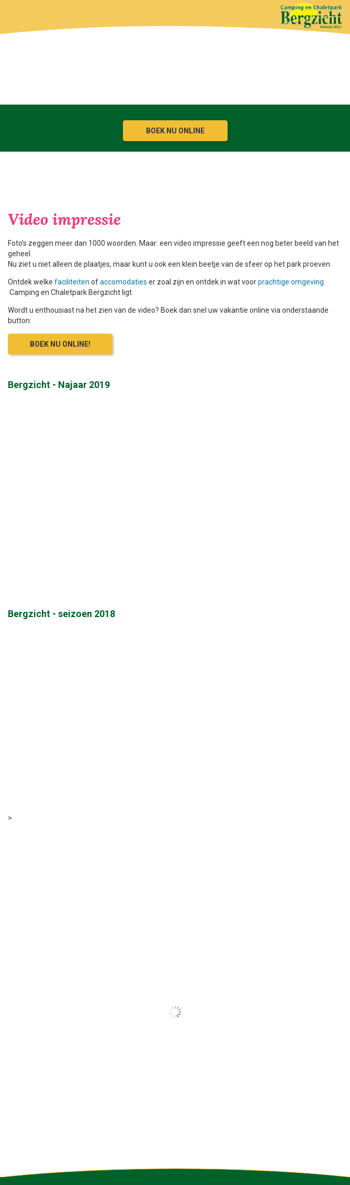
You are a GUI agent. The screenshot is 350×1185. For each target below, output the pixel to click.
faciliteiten (71, 282)
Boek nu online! (60, 344)
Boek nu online (175, 131)
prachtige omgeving (291, 282)
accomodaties (123, 282)
